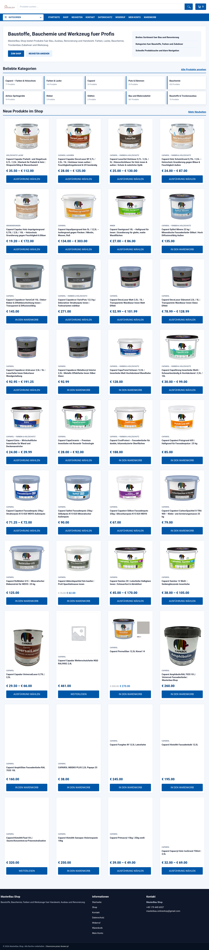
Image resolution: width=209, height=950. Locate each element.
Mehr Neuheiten (197, 111)
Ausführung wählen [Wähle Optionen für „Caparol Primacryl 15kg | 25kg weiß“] (130, 870)
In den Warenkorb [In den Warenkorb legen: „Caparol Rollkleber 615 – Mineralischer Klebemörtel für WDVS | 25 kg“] (26, 601)
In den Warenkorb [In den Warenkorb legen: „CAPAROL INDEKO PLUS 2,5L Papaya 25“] (78, 787)
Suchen (189, 6)
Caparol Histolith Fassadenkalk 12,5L (180, 744)
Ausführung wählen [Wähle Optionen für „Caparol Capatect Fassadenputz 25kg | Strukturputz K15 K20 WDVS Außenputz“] (26, 530)
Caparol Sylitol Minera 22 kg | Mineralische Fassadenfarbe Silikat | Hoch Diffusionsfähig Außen (182, 232)
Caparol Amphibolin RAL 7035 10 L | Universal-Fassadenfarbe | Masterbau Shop (179, 677)
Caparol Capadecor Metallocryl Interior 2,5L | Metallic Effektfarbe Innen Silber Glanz (77, 373)
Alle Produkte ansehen (193, 69)
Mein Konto (134, 17)
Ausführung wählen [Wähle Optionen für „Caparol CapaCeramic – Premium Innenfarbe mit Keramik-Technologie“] (78, 460)
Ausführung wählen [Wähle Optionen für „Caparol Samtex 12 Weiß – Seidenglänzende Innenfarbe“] (182, 601)
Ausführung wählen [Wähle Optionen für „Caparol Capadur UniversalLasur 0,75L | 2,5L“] (26, 694)
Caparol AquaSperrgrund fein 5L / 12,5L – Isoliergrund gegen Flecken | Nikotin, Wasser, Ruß (78, 232)
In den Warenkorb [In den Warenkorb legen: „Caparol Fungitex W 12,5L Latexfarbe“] (130, 787)
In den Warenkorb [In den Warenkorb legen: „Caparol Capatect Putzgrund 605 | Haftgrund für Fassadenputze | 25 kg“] (182, 460)
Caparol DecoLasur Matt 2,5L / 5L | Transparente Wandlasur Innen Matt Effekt (127, 302)
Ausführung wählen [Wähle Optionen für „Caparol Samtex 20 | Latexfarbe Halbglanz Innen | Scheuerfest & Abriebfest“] (130, 601)
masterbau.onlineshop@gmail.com (163, 911)
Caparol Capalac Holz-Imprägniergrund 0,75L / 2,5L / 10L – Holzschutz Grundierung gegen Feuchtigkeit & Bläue (26, 232)
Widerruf (120, 17)
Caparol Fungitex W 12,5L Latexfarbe (128, 744)
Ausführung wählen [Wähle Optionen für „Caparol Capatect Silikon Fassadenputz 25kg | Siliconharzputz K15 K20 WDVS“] (130, 530)
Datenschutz (105, 17)
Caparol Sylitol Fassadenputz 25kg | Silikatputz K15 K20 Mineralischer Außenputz (75, 513)
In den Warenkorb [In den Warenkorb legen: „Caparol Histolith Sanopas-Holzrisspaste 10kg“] (78, 870)
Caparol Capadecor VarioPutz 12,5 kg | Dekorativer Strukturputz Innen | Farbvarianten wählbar (77, 302)
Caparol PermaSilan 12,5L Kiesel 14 (127, 651)
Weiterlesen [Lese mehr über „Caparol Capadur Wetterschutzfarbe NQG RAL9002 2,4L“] (79, 694)
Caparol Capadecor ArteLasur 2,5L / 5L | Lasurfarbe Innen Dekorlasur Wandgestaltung (25, 373)
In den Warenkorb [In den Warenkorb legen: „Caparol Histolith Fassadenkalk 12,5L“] (182, 787)
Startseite (54, 17)
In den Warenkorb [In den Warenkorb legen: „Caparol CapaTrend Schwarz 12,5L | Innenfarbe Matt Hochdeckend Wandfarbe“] (130, 390)
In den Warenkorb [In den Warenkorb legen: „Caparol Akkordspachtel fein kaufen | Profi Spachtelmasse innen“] (78, 601)
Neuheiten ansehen (39, 53)
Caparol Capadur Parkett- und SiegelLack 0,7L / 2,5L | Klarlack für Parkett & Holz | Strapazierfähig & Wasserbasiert (26, 162)
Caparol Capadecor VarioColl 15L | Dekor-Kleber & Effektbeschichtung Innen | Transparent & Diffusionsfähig (26, 302)
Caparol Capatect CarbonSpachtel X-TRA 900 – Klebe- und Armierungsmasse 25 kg (182, 513)
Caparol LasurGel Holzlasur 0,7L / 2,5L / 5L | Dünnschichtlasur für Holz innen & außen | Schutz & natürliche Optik (129, 162)
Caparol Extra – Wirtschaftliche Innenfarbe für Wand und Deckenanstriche (21, 443)
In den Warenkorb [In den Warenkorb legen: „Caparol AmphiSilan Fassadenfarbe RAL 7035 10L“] (26, 787)
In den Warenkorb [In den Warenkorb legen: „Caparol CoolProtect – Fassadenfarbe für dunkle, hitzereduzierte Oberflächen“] (130, 460)
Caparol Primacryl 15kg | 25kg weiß (127, 838)
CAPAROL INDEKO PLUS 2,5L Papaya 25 (77, 767)
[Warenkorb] (200, 6)
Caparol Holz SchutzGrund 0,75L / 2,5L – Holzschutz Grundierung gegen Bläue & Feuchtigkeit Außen (181, 162)
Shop (65, 17)
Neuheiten (77, 17)
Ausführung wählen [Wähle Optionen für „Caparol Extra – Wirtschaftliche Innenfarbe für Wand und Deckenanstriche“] (26, 460)
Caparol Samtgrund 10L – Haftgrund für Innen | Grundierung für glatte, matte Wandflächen (129, 232)
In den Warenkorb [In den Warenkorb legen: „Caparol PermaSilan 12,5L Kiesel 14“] (130, 694)
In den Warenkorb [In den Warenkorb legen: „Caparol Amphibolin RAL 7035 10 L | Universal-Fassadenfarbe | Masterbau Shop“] (182, 694)
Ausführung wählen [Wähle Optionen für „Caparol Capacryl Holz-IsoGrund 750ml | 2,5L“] (182, 870)
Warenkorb (150, 17)
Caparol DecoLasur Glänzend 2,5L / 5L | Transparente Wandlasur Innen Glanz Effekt (181, 302)
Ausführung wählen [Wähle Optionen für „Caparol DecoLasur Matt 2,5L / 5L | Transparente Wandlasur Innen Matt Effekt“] (130, 319)
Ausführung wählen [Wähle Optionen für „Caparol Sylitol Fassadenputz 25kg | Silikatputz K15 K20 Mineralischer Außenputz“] (78, 530)
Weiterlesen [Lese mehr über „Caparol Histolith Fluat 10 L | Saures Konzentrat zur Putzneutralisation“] (27, 870)
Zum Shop (16, 53)
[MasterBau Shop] (9, 7)
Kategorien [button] (15, 17)
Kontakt (90, 17)
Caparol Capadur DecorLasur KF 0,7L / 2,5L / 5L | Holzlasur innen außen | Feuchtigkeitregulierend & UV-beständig (77, 162)
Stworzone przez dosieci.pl (57, 946)
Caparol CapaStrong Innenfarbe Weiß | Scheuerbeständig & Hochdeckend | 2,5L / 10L (182, 373)
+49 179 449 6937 (155, 907)
